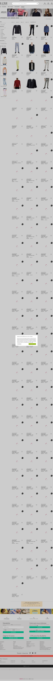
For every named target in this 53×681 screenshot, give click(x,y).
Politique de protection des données (29, 342)
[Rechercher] (37, 4)
